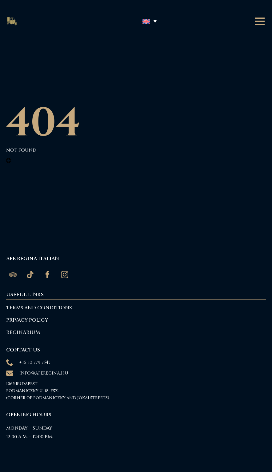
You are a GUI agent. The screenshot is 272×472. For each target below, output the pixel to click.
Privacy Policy (27, 320)
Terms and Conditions (39, 307)
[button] (149, 21)
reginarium (23, 332)
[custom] (13, 274)
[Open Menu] (260, 21)
